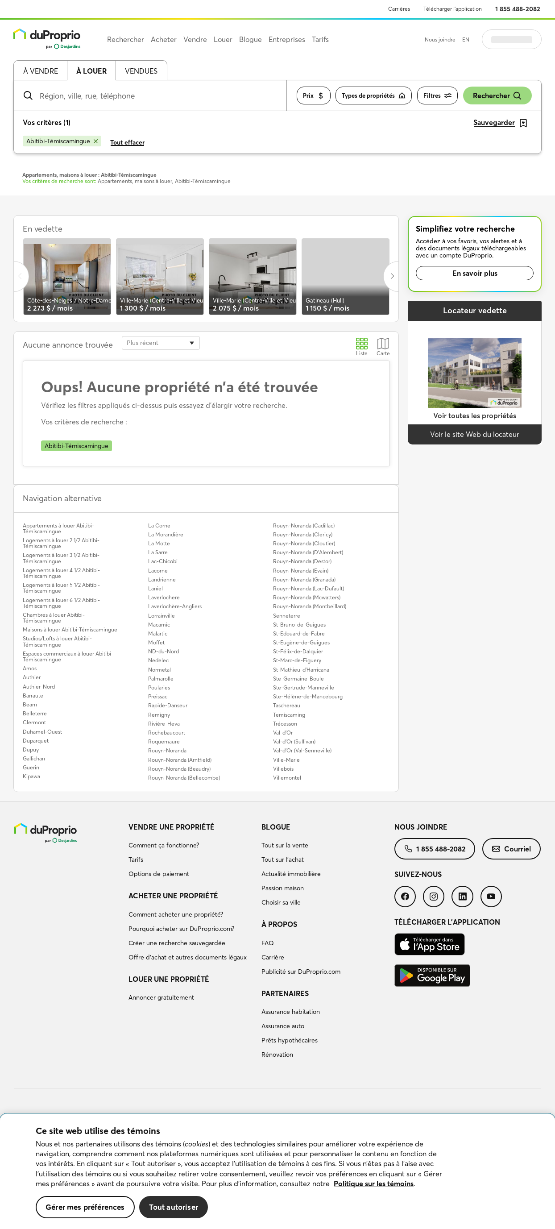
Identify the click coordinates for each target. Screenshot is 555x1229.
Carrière (272, 957)
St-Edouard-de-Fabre (299, 633)
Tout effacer (127, 142)
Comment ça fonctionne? (163, 845)
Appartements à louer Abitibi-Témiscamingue (58, 528)
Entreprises (287, 39)
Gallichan (34, 758)
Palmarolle (161, 678)
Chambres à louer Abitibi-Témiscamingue (54, 617)
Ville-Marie (286, 759)
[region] (277, 1171)
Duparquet (36, 740)
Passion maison (282, 888)
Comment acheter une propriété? (175, 914)
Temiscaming (289, 714)
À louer (91, 70)
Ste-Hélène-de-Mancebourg (308, 696)
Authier (32, 677)
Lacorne (158, 570)
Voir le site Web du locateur (474, 434)
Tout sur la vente (284, 845)
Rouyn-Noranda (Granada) (304, 579)
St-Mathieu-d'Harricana (301, 669)
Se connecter (511, 39)
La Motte (159, 543)
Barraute (33, 695)
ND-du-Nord (163, 651)
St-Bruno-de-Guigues (299, 624)
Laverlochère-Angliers (175, 606)
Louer (223, 39)
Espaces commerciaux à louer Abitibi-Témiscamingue (68, 656)
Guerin (31, 767)
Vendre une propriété (171, 826)
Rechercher (497, 95)
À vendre (40, 70)
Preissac (157, 696)
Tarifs (135, 859)
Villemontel (287, 777)
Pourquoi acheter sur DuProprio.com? (181, 929)
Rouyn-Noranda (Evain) (300, 570)
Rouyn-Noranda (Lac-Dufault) (308, 588)
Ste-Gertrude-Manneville (303, 687)
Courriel (511, 848)
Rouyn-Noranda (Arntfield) (179, 759)
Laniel (155, 588)
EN (465, 39)
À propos (279, 924)
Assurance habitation (290, 1012)
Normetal (159, 669)
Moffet (156, 642)
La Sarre (158, 552)
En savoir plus (474, 273)
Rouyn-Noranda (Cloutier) (304, 543)
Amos (30, 668)
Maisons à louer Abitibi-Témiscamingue (70, 629)
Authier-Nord (39, 686)
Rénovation (277, 1054)
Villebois (283, 768)
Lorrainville (161, 615)
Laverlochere (164, 597)
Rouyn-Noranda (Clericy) (302, 534)
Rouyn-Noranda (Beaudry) (179, 768)
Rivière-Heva (164, 723)
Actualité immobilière (291, 874)
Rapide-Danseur (167, 705)
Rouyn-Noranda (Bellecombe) (184, 777)
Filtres (437, 96)
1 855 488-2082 (517, 9)
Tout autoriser (173, 1207)
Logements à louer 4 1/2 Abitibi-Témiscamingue (61, 573)
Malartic (157, 633)
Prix (313, 96)
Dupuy (31, 749)
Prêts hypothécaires (289, 1040)
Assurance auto (282, 1026)
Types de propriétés (374, 96)
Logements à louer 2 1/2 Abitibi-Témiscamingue (61, 543)
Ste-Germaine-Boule (298, 678)
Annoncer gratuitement (161, 997)
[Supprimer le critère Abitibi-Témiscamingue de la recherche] (62, 141)
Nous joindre (440, 39)
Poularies (159, 687)
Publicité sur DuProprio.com (300, 971)
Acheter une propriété (173, 895)
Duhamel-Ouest (42, 731)
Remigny (159, 714)
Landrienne (162, 579)
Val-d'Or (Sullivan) (294, 741)
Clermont (34, 722)
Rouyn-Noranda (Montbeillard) (309, 606)
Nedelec (158, 660)
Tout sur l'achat (282, 859)
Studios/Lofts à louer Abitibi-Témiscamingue (57, 641)
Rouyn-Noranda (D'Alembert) (308, 552)
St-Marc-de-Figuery (297, 660)
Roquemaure (164, 741)
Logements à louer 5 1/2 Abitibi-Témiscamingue (61, 587)
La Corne (159, 525)
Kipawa (31, 776)
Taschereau (286, 705)
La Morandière (165, 534)
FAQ (267, 943)
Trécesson (285, 723)
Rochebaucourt (166, 732)
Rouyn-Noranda (167, 750)
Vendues (141, 70)
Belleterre (35, 713)
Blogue (275, 826)
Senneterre (286, 615)
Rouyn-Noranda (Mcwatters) (306, 597)
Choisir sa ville (281, 902)
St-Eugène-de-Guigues (301, 642)
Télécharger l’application (452, 8)
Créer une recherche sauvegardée (176, 943)
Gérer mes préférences (85, 1207)
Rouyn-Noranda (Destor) (302, 561)
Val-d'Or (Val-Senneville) (302, 750)
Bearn (30, 704)
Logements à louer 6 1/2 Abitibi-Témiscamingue (61, 603)
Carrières (399, 8)
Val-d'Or (283, 732)
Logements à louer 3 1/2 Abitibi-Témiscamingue (61, 558)
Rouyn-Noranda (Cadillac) (304, 525)
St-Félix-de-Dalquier (298, 651)
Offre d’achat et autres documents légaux (187, 957)
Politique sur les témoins (374, 1183)
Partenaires (285, 993)
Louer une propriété (168, 979)
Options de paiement (158, 874)
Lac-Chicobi (163, 561)
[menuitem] (191, 852)
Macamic (159, 624)
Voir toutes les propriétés (474, 415)
